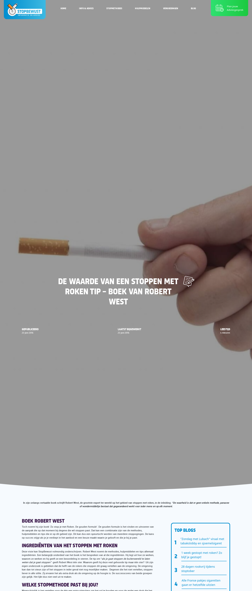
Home (63, 8)
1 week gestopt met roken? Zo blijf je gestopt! (201, 555)
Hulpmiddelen (142, 8)
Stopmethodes (114, 8)
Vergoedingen (170, 8)
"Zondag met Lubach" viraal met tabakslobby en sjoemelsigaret (202, 541)
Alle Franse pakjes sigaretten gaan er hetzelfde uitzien (201, 582)
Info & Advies (86, 8)
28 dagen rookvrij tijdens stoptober (198, 569)
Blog (193, 8)
